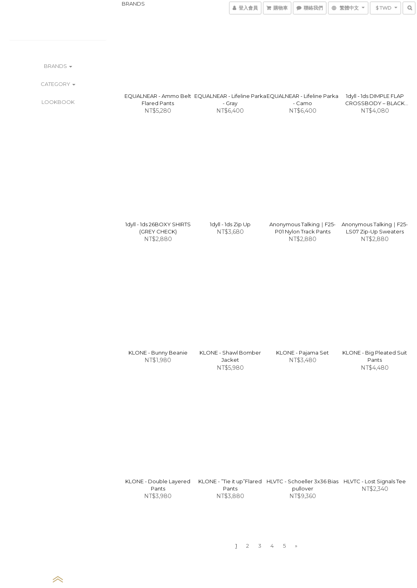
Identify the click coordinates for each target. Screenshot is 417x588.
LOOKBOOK (58, 102)
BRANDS (58, 66)
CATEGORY (58, 84)
